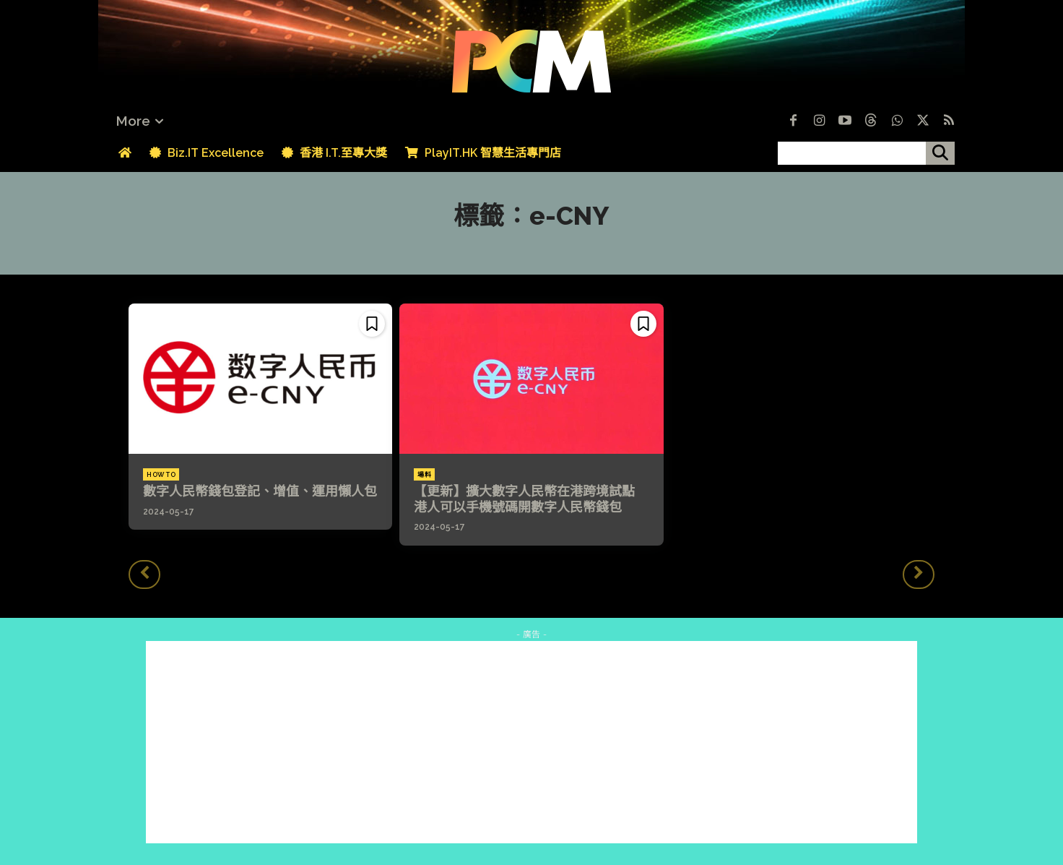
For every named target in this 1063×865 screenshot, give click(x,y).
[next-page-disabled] (918, 574)
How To (161, 474)
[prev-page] (144, 574)
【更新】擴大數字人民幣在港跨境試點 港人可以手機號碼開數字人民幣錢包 (531, 499)
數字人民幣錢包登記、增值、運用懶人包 (260, 491)
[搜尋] (940, 153)
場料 (424, 474)
